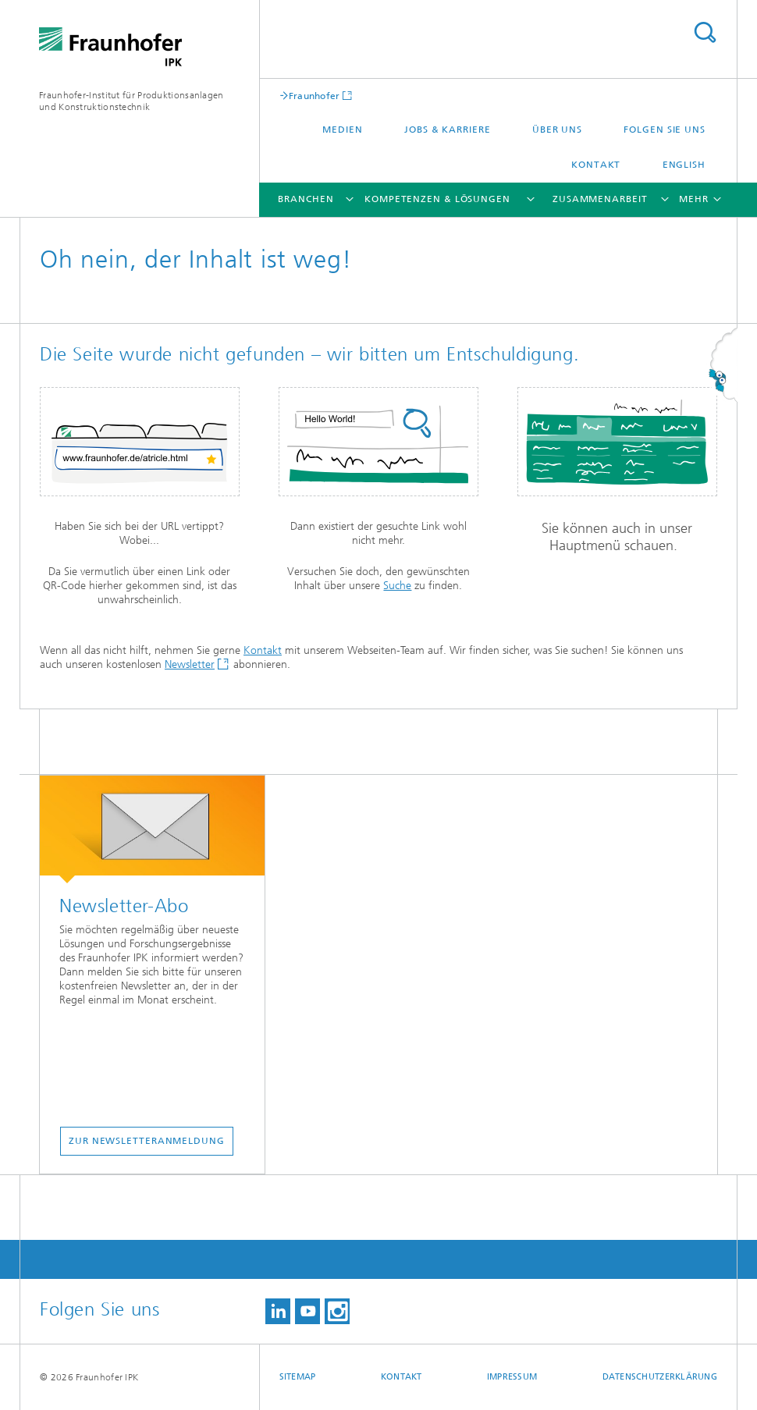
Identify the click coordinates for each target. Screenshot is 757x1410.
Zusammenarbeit (600, 199)
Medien (342, 129)
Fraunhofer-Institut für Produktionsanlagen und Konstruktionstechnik (131, 101)
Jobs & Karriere (447, 129)
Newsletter (190, 664)
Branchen (305, 199)
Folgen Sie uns (664, 129)
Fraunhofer (314, 96)
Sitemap (297, 1377)
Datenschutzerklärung (660, 1377)
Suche (397, 585)
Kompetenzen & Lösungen (437, 199)
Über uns (557, 129)
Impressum (512, 1377)
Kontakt (595, 164)
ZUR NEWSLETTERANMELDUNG (147, 1140)
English (684, 164)
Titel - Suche (704, 32)
